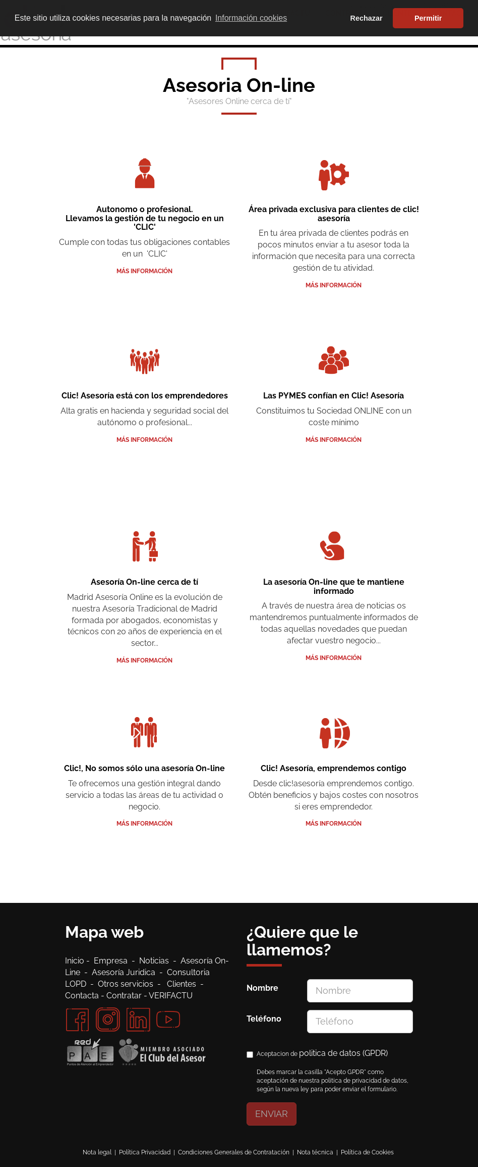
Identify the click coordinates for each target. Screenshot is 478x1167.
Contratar (124, 995)
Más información (144, 271)
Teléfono (264, 1019)
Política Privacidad (144, 1152)
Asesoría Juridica (123, 972)
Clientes (183, 984)
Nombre (262, 988)
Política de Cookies (367, 1152)
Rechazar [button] (366, 18)
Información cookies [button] (251, 18)
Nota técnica (315, 1152)
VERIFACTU (171, 995)
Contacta (82, 995)
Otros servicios (125, 984)
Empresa (113, 961)
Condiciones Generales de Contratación (233, 1152)
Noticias (156, 961)
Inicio (75, 961)
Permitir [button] (428, 18)
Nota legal (97, 1152)
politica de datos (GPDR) (343, 1053)
